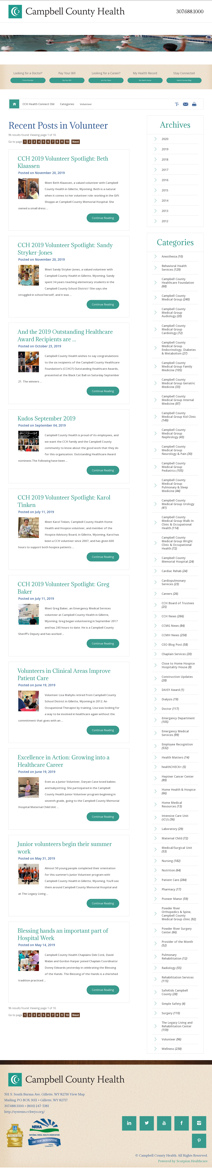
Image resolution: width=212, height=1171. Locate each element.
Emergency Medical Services (175, 736)
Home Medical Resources (172, 808)
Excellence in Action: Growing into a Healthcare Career (64, 764)
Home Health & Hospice (179, 794)
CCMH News (174, 638)
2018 (165, 162)
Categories (67, 107)
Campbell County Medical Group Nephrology (174, 436)
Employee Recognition (177, 749)
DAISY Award (173, 693)
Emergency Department (178, 723)
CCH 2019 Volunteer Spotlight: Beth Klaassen (63, 165)
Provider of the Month (177, 947)
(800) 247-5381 (38, 1109)
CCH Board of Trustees (178, 608)
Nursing (171, 864)
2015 (165, 193)
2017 (165, 173)
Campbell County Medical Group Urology (178, 507)
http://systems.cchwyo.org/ (24, 1115)
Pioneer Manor (175, 902)
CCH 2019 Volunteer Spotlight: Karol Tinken (65, 504)
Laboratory (172, 832)
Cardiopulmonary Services (174, 585)
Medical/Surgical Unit (177, 853)
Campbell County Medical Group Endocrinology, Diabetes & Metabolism (179, 350)
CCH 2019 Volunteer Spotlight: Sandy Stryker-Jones (66, 251)
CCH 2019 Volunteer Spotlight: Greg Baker (64, 591)
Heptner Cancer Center (178, 781)
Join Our (106, 81)
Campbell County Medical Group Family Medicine (177, 369)
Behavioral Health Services (174, 270)
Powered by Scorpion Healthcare (183, 1165)
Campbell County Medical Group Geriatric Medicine (178, 386)
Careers (170, 597)
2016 (165, 183)
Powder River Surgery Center (177, 934)
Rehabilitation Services (178, 983)
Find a (28, 81)
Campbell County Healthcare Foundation (178, 285)
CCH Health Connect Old (38, 107)
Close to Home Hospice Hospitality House (178, 668)
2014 (165, 203)
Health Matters (175, 761)
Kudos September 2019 (47, 421)
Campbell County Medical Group (176, 300)
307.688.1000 (190, 11)
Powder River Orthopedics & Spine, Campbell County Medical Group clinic (179, 917)
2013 (165, 214)
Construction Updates (177, 681)
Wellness (172, 1052)
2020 (165, 142)
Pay (67, 81)
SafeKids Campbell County (175, 996)
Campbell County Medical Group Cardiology (174, 332)
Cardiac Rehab (174, 574)
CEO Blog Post (175, 648)
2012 (165, 224)
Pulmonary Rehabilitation (174, 960)
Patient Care (174, 883)
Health (184, 81)
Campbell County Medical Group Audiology (174, 315)
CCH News (173, 619)
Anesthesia (172, 259)
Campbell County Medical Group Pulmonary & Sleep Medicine (175, 488)
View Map (77, 1098)
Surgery (171, 1017)
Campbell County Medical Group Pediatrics (174, 470)
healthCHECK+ (174, 770)
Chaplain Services (177, 657)
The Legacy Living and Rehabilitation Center (177, 1029)
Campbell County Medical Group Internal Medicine (178, 403)
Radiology (171, 971)
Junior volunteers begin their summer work (65, 851)
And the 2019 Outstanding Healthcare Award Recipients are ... (65, 338)
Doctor (170, 712)
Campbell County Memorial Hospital (178, 563)
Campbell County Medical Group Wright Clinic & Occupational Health (177, 546)
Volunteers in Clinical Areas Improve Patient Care (64, 677)
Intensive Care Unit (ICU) (175, 821)
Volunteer (171, 1043)
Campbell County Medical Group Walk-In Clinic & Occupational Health (178, 525)
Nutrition (171, 874)
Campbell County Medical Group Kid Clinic (179, 419)
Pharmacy (171, 893)
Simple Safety (173, 1007)
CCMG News (173, 629)
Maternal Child (175, 842)
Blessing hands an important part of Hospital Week (63, 937)
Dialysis (170, 702)
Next (75, 144)
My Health (145, 81)
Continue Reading (103, 220)
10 (67, 144)
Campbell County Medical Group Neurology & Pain (177, 453)
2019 (165, 152)
